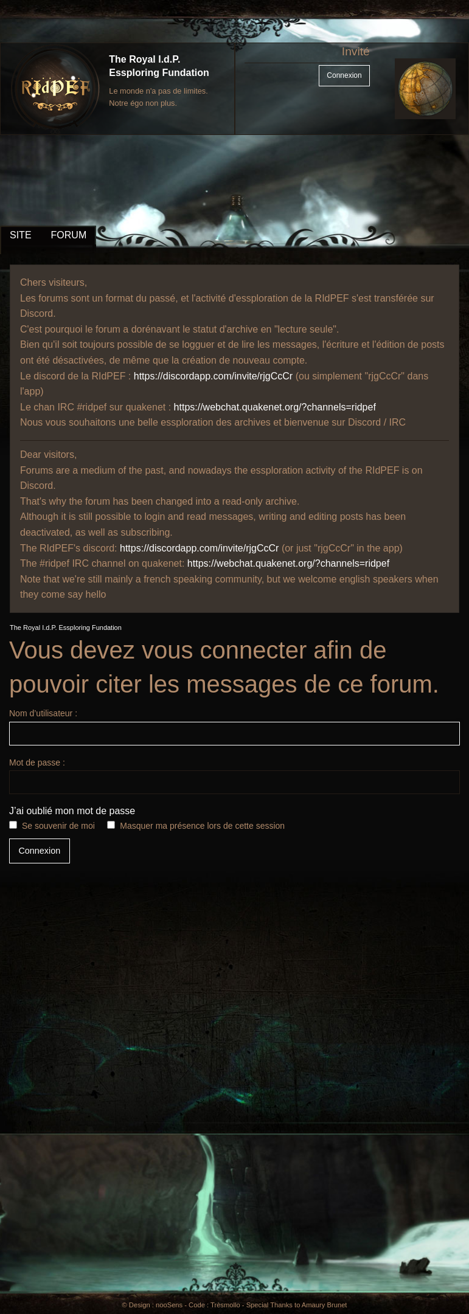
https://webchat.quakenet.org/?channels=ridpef (275, 407)
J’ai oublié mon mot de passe (72, 811)
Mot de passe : (234, 776)
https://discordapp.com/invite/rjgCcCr (213, 376)
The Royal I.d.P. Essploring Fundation (66, 627)
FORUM (69, 235)
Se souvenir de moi (58, 826)
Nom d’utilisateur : (234, 726)
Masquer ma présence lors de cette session (202, 826)
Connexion (344, 75)
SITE (21, 235)
